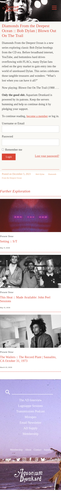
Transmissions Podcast (30, 411)
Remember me (13, 149)
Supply (47, 449)
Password (7, 136)
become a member (37, 116)
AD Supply (30, 428)
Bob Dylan (40, 174)
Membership (30, 433)
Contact (37, 449)
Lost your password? (47, 156)
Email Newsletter (30, 422)
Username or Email (13, 123)
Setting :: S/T (8, 241)
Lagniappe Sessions (30, 406)
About (28, 449)
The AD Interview (30, 400)
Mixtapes (30, 417)
